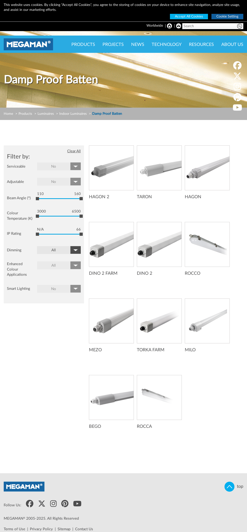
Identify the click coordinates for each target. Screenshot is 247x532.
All (53, 250)
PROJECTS (113, 44)
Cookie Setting (227, 16)
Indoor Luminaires (73, 114)
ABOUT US (232, 44)
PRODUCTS (83, 44)
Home (8, 114)
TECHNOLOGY (167, 44)
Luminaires (46, 114)
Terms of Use (14, 529)
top (234, 487)
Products (25, 114)
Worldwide (154, 25)
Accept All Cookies (189, 16)
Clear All (74, 151)
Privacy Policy (41, 529)
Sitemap (64, 529)
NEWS (137, 44)
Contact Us (84, 529)
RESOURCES (201, 44)
